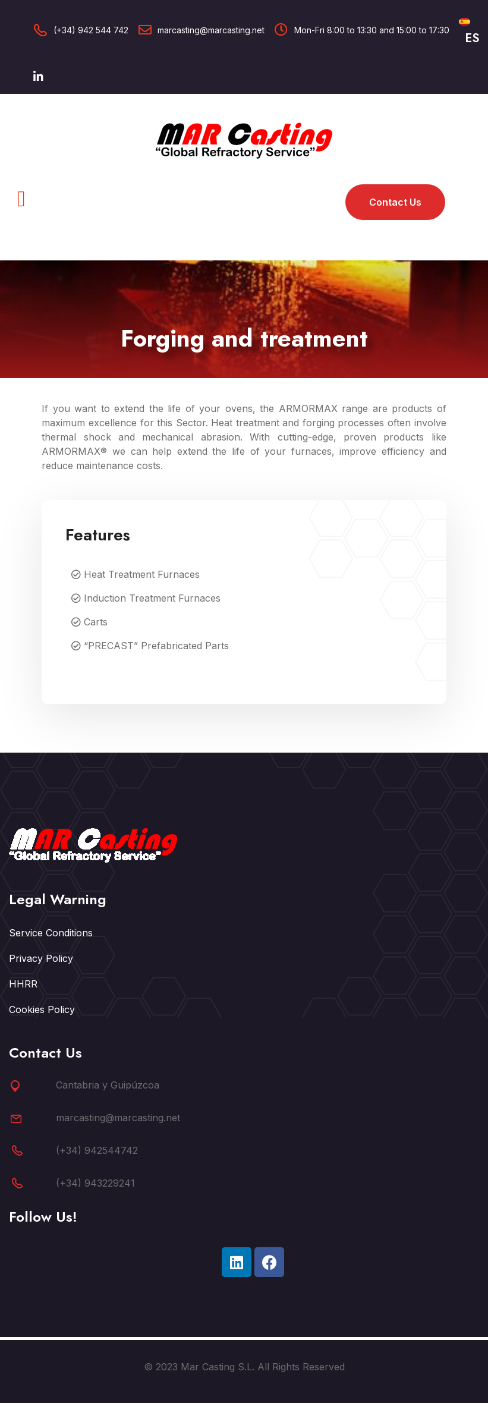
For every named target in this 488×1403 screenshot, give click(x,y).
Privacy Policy (41, 958)
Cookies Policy (42, 1009)
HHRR (23, 984)
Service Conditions (51, 933)
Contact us (395, 202)
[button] (21, 199)
